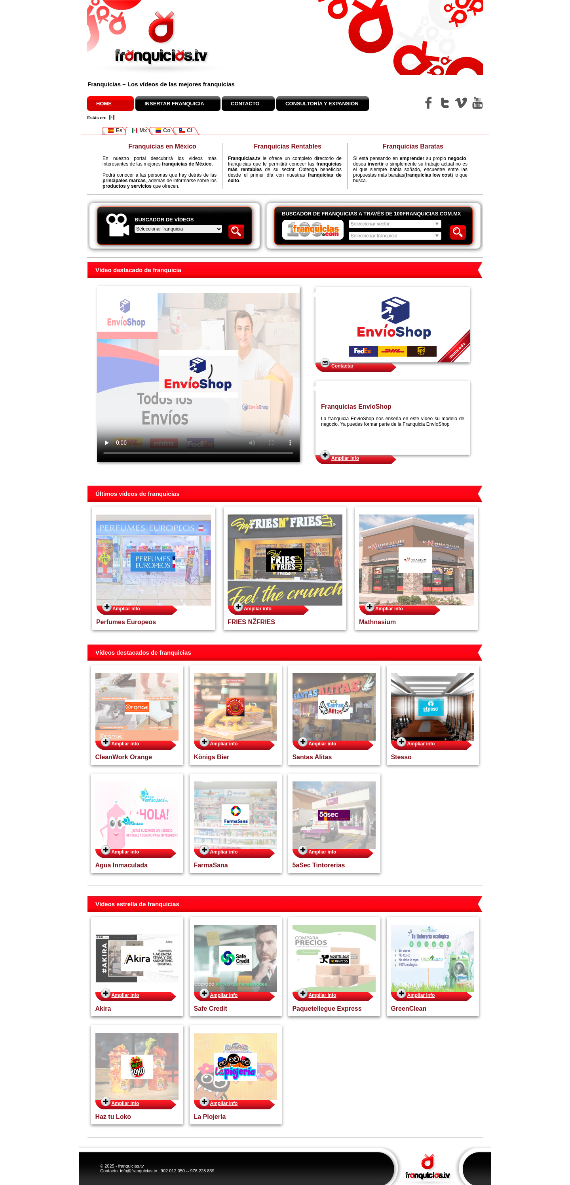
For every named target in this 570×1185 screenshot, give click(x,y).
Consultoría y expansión (322, 104)
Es (115, 130)
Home (104, 104)
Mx (139, 130)
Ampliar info (345, 458)
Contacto (245, 104)
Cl (185, 130)
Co (163, 130)
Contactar (342, 366)
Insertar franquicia (174, 104)
